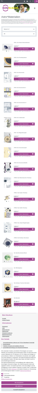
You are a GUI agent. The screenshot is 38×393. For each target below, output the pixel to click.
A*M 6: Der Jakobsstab (19, 117)
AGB (3, 328)
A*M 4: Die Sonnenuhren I (20, 87)
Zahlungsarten (5, 336)
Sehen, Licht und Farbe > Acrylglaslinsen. (28, 23)
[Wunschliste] (33, 1)
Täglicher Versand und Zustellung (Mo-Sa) (13, 346)
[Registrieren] (27, 1)
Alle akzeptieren (19, 382)
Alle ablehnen (19, 386)
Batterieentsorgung (7, 334)
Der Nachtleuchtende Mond (20, 252)
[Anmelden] (24, 1)
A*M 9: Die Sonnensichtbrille (20, 162)
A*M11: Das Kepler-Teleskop (20, 192)
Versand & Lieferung (7, 333)
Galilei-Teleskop (31, 21)
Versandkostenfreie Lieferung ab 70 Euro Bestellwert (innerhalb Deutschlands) (18, 343)
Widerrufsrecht (5, 329)
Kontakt (4, 318)
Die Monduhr (17, 297)
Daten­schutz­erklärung (25, 370)
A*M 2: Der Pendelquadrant (20, 57)
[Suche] (30, 1)
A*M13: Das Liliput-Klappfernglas (21, 222)
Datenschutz (5, 331)
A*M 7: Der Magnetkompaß (20, 132)
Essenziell (6, 373)
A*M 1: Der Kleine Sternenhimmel (21, 42)
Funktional (6, 377)
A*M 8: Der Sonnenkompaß (20, 147)
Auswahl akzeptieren (19, 389)
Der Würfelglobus (18, 267)
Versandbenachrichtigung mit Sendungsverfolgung (15, 347)
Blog (2, 0)
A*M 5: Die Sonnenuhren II (20, 102)
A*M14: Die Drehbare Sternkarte (21, 237)
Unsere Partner (6, 320)
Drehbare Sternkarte (23, 21)
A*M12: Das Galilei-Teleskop (20, 207)
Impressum (5, 326)
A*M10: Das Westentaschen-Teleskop (22, 177)
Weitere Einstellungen (6, 379)
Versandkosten (27, 51)
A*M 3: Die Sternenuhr (19, 72)
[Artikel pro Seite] (19, 33)
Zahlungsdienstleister (9, 375)
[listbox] (7, 47)
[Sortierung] (19, 29)
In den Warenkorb (26, 49)
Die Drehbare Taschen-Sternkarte (21, 283)
